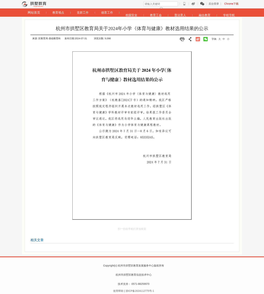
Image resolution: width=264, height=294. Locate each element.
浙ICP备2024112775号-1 (140, 290)
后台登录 (214, 3)
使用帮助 (118, 290)
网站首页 (34, 12)
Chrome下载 (231, 3)
